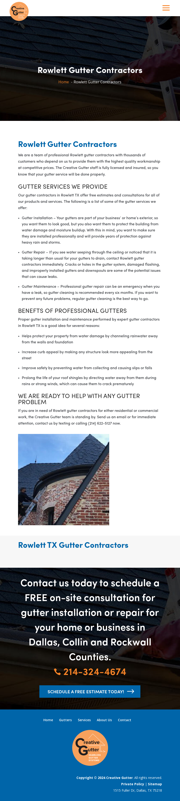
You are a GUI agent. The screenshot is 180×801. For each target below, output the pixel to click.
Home (48, 720)
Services (84, 720)
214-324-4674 (90, 671)
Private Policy (132, 784)
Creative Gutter (119, 777)
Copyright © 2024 (91, 777)
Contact (124, 720)
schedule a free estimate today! (86, 691)
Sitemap (155, 784)
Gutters (65, 720)
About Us (104, 720)
